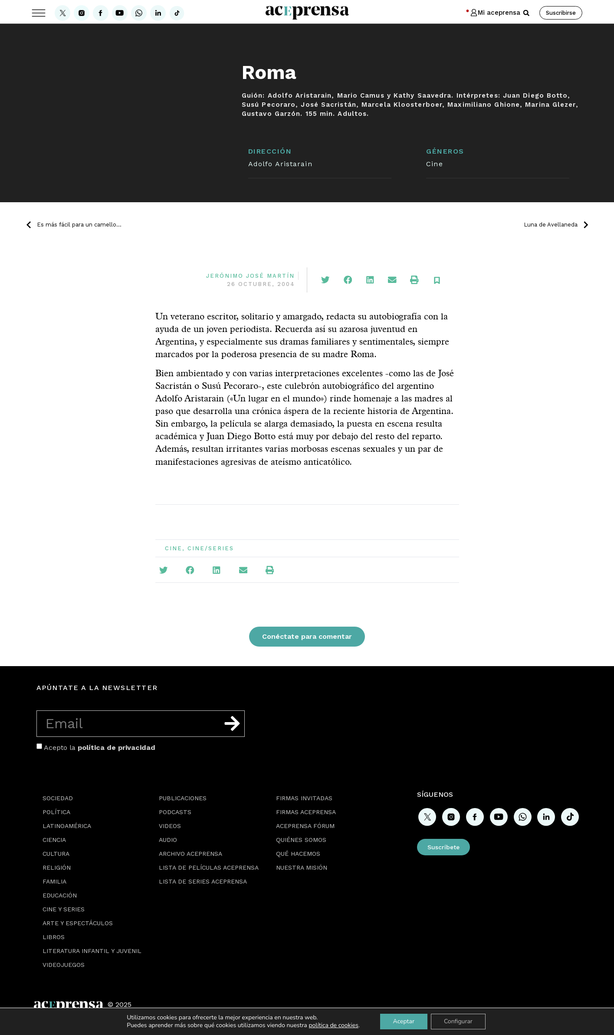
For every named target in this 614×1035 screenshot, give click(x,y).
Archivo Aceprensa (190, 853)
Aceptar (403, 1021)
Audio (168, 839)
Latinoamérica (67, 825)
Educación (60, 895)
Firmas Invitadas (304, 798)
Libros (54, 936)
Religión (57, 867)
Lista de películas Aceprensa (209, 867)
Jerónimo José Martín (250, 276)
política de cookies (333, 1025)
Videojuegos (64, 964)
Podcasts (175, 811)
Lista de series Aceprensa (203, 881)
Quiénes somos (301, 839)
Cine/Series (210, 548)
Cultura (56, 853)
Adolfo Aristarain (280, 164)
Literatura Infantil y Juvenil (92, 950)
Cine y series (64, 909)
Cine (434, 164)
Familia (54, 881)
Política (56, 811)
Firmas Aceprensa (306, 811)
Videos (170, 825)
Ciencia (54, 839)
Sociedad (58, 798)
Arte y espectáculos (78, 923)
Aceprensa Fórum (305, 825)
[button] (526, 13)
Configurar (458, 1021)
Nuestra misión (301, 867)
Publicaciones (183, 798)
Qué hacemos (298, 853)
